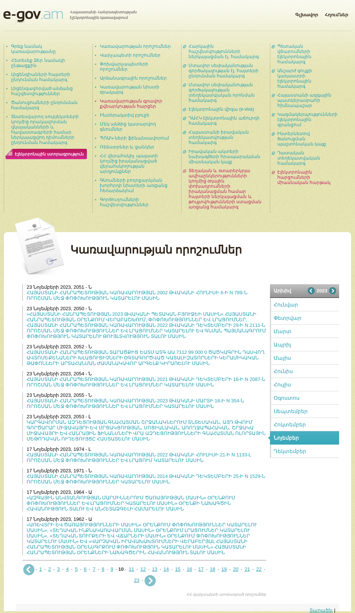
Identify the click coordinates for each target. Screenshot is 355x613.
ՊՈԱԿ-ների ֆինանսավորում (134, 138)
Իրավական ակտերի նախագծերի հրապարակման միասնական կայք (224, 156)
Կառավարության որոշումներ (135, 46)
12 (143, 569)
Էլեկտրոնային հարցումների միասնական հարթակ (304, 177)
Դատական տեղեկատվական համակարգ (298, 158)
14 (166, 569)
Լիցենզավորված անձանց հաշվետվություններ (42, 91)
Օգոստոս (287, 398)
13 (154, 569)
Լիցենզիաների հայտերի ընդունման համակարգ (40, 77)
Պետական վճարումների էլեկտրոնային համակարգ (294, 54)
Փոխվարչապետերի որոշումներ (124, 66)
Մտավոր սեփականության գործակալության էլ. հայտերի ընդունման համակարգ (223, 70)
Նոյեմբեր (286, 438)
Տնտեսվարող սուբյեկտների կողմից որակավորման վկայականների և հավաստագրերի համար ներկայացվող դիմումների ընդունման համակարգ (45, 129)
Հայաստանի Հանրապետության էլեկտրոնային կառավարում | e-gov (69, 16)
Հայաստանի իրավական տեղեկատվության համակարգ (219, 137)
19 (224, 569)
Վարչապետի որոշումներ (130, 55)
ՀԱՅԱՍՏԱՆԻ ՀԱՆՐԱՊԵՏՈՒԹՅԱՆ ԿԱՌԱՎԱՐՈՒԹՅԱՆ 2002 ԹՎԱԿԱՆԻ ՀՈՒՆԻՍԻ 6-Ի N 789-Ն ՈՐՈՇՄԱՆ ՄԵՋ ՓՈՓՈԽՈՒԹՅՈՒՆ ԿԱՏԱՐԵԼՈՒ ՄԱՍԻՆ (137, 295)
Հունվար (286, 305)
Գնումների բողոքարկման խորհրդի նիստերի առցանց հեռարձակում (134, 185)
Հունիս (283, 371)
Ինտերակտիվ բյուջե (124, 115)
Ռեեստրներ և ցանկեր (127, 147)
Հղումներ (336, 13)
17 (200, 569)
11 (131, 569)
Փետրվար (287, 318)
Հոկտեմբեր (290, 425)
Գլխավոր (306, 13)
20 (235, 569)
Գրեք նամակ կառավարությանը (33, 49)
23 (136, 580)
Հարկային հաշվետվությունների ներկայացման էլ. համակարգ (224, 51)
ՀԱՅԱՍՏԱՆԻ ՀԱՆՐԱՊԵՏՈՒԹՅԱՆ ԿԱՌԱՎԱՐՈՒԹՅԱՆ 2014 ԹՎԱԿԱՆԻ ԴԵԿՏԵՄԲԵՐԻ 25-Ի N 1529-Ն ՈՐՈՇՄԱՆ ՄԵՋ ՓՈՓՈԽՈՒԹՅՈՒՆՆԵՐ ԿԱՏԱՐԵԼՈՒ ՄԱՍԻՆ (146, 479)
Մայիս (282, 358)
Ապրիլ (282, 345)
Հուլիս (282, 385)
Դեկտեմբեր (290, 451)
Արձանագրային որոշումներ (133, 78)
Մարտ (282, 331)
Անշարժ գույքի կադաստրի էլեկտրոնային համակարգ (294, 78)
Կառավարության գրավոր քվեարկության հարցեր (131, 103)
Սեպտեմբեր (291, 411)
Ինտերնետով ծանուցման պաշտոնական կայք (301, 139)
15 (177, 569)
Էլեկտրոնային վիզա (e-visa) (221, 109)
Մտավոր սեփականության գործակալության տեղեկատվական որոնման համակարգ (222, 92)
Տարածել (321, 610)
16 (189, 569)
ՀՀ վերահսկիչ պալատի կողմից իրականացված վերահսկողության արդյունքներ (129, 163)
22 (258, 569)
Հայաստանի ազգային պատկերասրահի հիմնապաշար (304, 100)
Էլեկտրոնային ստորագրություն (49, 154)
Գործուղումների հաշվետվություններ (124, 202)
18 (212, 569)
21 (247, 569)
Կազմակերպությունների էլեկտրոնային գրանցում (307, 119)
